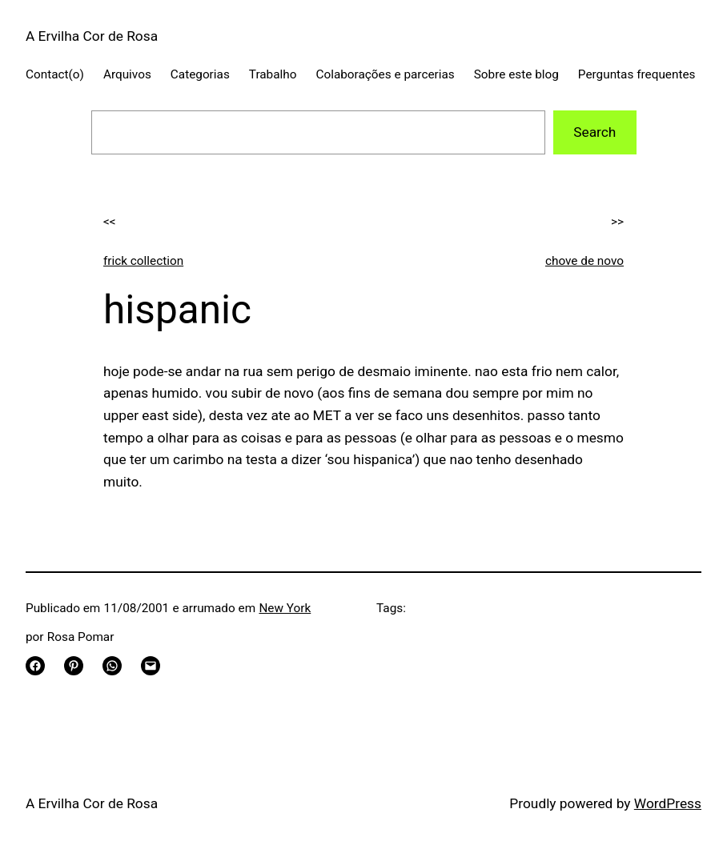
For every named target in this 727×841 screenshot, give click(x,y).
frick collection (143, 261)
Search (594, 132)
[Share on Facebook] (35, 665)
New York (285, 608)
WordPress (667, 803)
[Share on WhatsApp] (112, 665)
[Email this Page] (150, 665)
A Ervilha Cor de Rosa (92, 36)
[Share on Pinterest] (73, 665)
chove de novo (584, 261)
